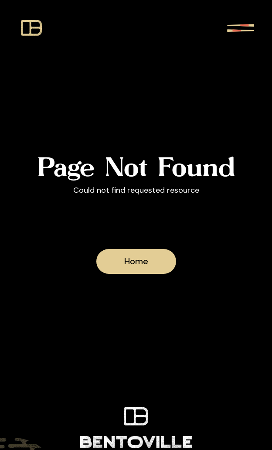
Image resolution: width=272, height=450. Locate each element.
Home (136, 261)
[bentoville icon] (31, 28)
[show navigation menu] (241, 28)
